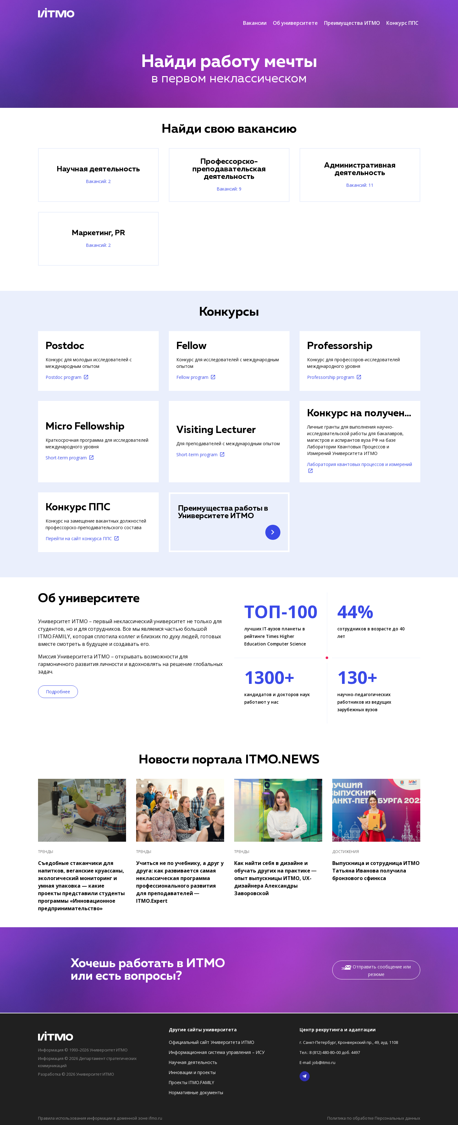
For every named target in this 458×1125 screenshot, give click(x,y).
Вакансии (255, 12)
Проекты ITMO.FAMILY (191, 1083)
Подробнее (58, 693)
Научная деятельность (193, 1063)
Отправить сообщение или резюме (376, 972)
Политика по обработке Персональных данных (370, 1119)
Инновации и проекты (192, 1073)
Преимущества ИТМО (352, 12)
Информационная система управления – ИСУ (216, 1053)
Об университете (295, 12)
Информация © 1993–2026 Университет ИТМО (87, 1051)
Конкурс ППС (402, 12)
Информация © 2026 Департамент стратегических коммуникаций (92, 1062)
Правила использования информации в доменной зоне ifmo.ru (104, 1119)
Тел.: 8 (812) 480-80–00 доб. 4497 (334, 1053)
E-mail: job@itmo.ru (319, 1063)
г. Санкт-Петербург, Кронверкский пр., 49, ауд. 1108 (354, 1043)
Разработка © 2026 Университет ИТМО (80, 1073)
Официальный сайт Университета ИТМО (211, 1043)
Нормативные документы (196, 1093)
